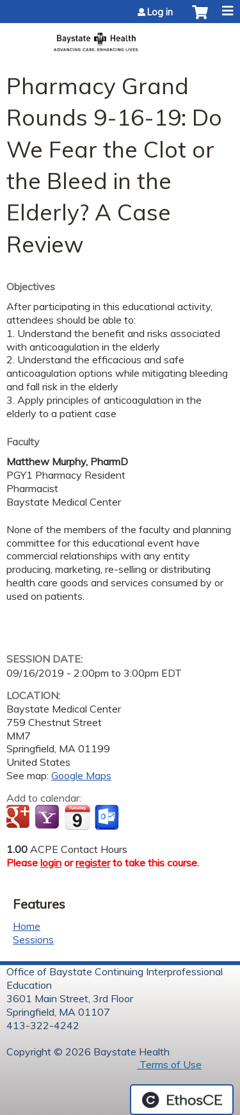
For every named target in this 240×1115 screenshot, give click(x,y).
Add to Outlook (108, 817)
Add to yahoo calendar (48, 817)
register (93, 862)
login (50, 862)
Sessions (33, 939)
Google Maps (81, 775)
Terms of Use (169, 1064)
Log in (160, 12)
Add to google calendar (19, 817)
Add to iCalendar (77, 817)
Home (26, 926)
